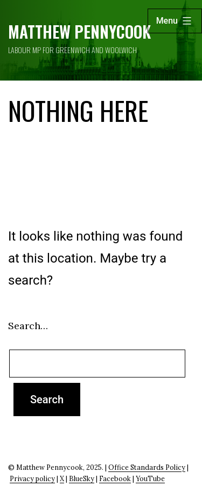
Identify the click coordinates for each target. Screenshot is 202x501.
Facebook (115, 478)
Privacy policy (32, 478)
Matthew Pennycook (79, 31)
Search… (28, 326)
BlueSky (81, 478)
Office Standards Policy (146, 467)
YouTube (150, 478)
